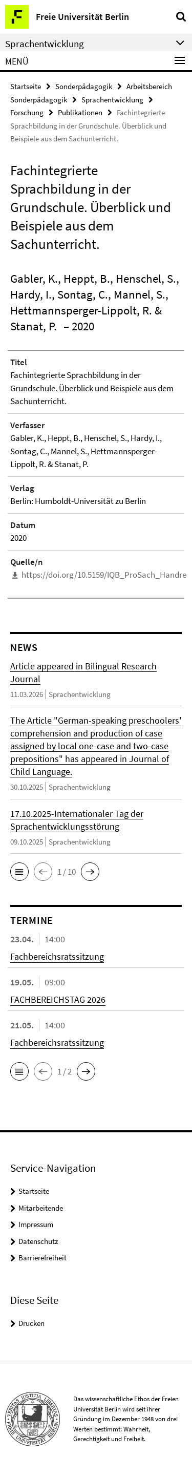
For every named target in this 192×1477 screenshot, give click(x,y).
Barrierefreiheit (42, 1257)
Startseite (25, 86)
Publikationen (80, 112)
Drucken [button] (31, 1323)
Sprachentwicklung (112, 99)
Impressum (35, 1224)
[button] (19, 871)
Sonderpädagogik (83, 86)
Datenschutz (38, 1241)
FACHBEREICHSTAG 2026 (57, 999)
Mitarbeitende (40, 1208)
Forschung (27, 112)
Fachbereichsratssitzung (57, 956)
